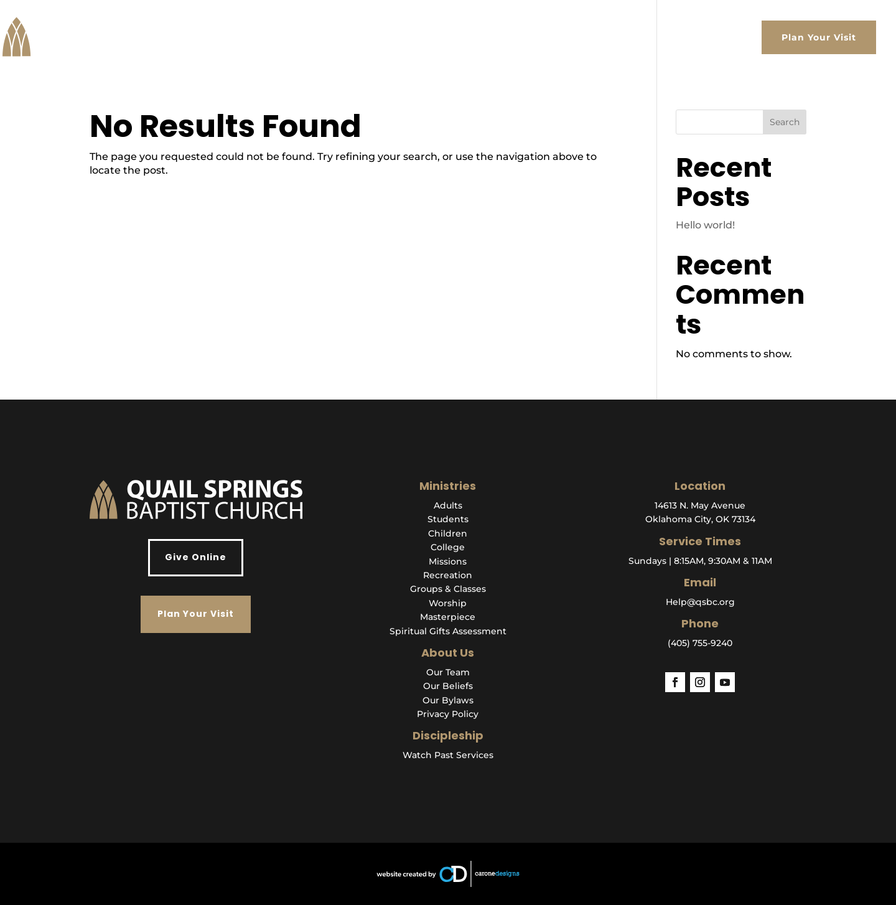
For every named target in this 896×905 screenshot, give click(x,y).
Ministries (558, 37)
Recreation (447, 575)
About (452, 37)
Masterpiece (447, 616)
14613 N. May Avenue (700, 505)
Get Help (621, 37)
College (448, 547)
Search (785, 122)
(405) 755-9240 (700, 643)
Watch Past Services (448, 755)
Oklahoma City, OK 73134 (700, 519)
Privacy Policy (447, 714)
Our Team (448, 672)
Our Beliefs (448, 686)
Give (734, 37)
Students (448, 519)
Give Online (195, 557)
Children (447, 533)
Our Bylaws (448, 700)
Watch (500, 37)
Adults (448, 505)
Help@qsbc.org (700, 601)
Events (677, 37)
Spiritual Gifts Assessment (448, 631)
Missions (448, 561)
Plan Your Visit (819, 37)
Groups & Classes (448, 588)
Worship (448, 603)
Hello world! (705, 225)
